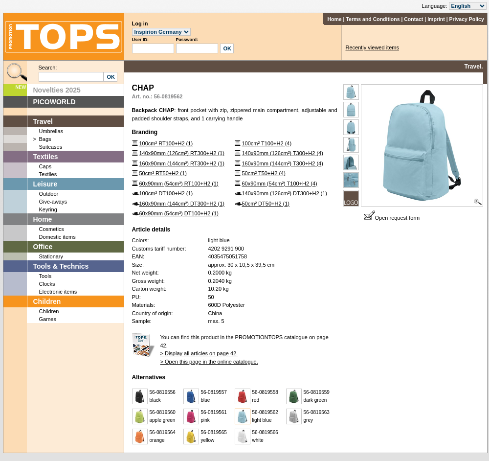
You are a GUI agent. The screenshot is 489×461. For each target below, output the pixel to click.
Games (47, 319)
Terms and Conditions (373, 19)
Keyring (48, 209)
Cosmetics (51, 229)
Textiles (45, 157)
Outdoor (49, 194)
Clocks (47, 284)
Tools (45, 276)
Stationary (51, 256)
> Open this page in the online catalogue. (209, 362)
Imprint (436, 19)
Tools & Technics (61, 266)
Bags (45, 139)
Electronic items (58, 292)
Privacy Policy (466, 19)
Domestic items (57, 237)
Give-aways (53, 202)
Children (47, 301)
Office (43, 247)
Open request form (392, 218)
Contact (413, 19)
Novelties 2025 (57, 90)
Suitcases (51, 147)
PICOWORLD (54, 102)
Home (334, 19)
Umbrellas (51, 131)
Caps (45, 166)
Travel (43, 121)
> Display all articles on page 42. (199, 353)
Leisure (45, 184)
